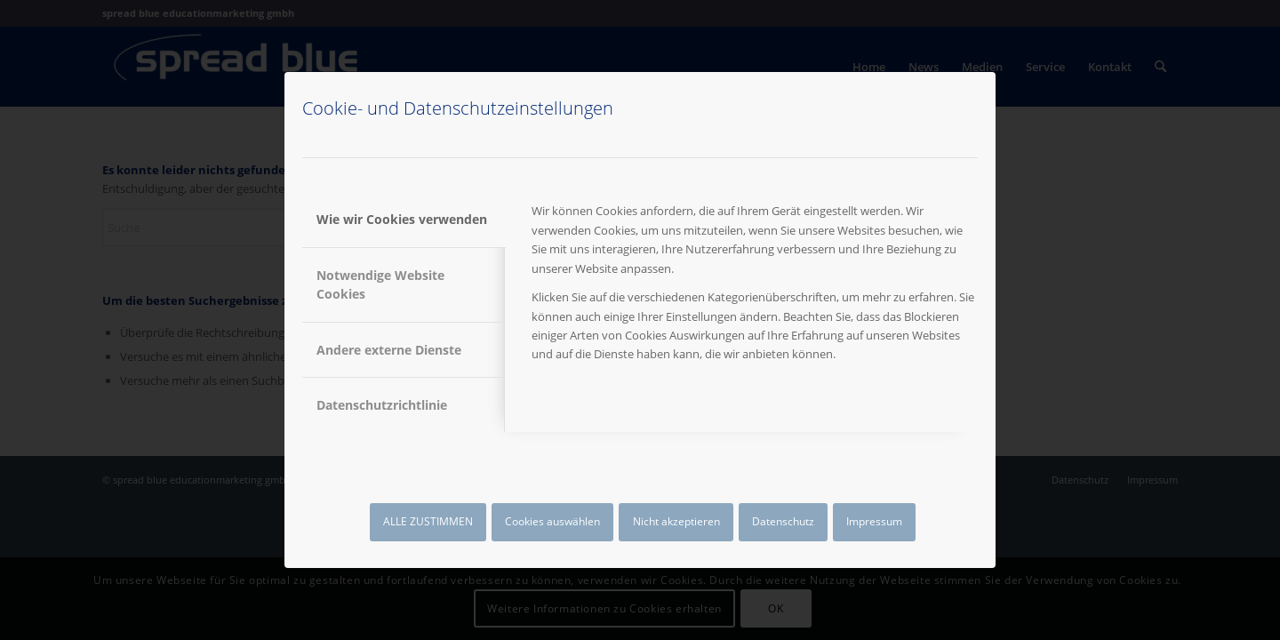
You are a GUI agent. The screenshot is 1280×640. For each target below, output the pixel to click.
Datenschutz (783, 521)
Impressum (874, 521)
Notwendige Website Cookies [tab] (380, 284)
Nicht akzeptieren (676, 521)
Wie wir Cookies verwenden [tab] (401, 219)
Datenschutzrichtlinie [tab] (381, 404)
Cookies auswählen (552, 521)
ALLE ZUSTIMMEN (428, 521)
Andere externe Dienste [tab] (388, 349)
